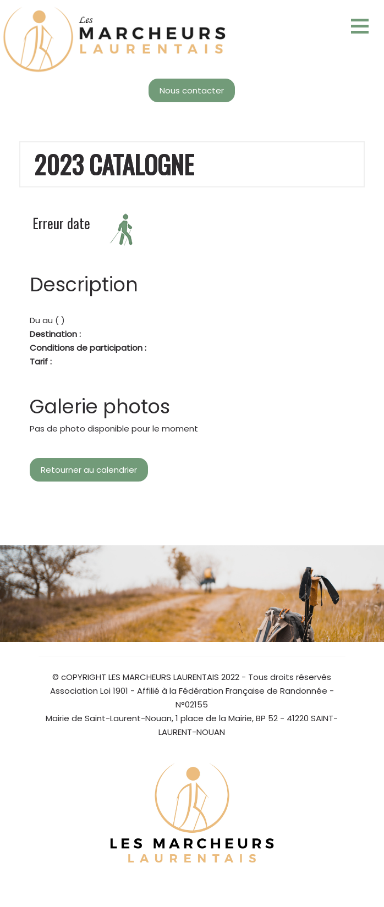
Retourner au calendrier (89, 469)
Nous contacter (192, 90)
